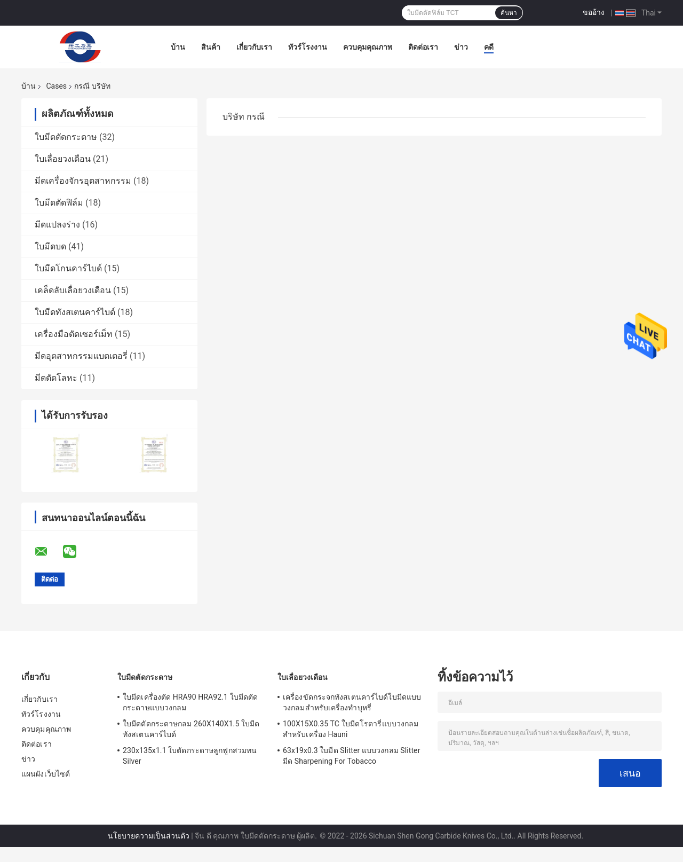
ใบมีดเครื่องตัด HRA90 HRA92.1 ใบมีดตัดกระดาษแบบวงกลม (190, 702)
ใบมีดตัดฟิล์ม (59, 203)
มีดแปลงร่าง (57, 225)
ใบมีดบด (50, 246)
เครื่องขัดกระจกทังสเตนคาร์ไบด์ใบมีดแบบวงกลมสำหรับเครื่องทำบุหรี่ (352, 702)
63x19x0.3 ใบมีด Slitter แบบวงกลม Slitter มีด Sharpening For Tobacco (351, 755)
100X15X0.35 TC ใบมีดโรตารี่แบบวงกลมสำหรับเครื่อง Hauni (350, 729)
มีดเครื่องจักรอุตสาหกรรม (83, 181)
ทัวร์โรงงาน (307, 47)
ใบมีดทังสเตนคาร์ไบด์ (75, 312)
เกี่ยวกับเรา (254, 47)
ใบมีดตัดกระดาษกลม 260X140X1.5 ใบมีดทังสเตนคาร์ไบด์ (191, 729)
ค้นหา (509, 13)
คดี (489, 47)
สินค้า (210, 47)
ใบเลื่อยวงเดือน (63, 159)
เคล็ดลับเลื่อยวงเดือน (73, 290)
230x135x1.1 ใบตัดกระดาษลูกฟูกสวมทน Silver (190, 755)
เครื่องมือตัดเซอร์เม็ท (74, 334)
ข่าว (461, 47)
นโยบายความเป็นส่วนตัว (148, 836)
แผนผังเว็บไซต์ (45, 774)
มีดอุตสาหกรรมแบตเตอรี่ (81, 356)
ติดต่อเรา (423, 47)
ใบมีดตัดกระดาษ (66, 137)
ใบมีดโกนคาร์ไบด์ (68, 268)
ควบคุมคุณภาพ (367, 47)
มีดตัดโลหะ (56, 378)
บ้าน (178, 47)
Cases (56, 86)
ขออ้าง (594, 12)
